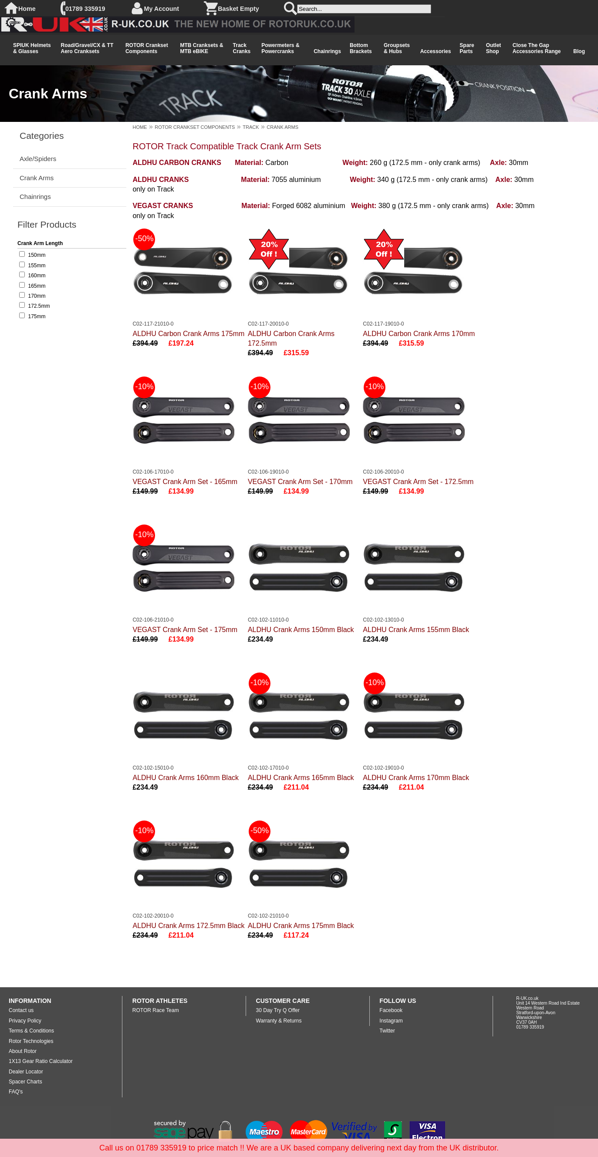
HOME (139, 127)
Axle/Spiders (38, 158)
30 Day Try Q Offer (278, 1010)
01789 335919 (85, 8)
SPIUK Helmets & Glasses (32, 48)
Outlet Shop (493, 48)
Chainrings (327, 51)
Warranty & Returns (279, 1021)
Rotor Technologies (31, 1041)
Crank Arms (37, 178)
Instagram (390, 1021)
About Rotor (23, 1051)
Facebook (390, 1010)
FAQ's (16, 1092)
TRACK (251, 127)
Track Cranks (242, 48)
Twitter (387, 1031)
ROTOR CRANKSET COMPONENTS (195, 127)
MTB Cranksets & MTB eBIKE (201, 48)
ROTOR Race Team (155, 1010)
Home (27, 8)
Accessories (435, 51)
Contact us (21, 1010)
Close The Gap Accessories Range (537, 48)
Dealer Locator (26, 1072)
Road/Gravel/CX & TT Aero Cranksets (87, 48)
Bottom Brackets (361, 48)
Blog (579, 51)
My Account (161, 8)
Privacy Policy (25, 1021)
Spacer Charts (25, 1082)
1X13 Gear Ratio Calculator (41, 1061)
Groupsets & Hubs (397, 48)
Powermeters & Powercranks (280, 48)
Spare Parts (466, 48)
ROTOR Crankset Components (146, 48)
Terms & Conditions (31, 1031)
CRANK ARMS (282, 127)
